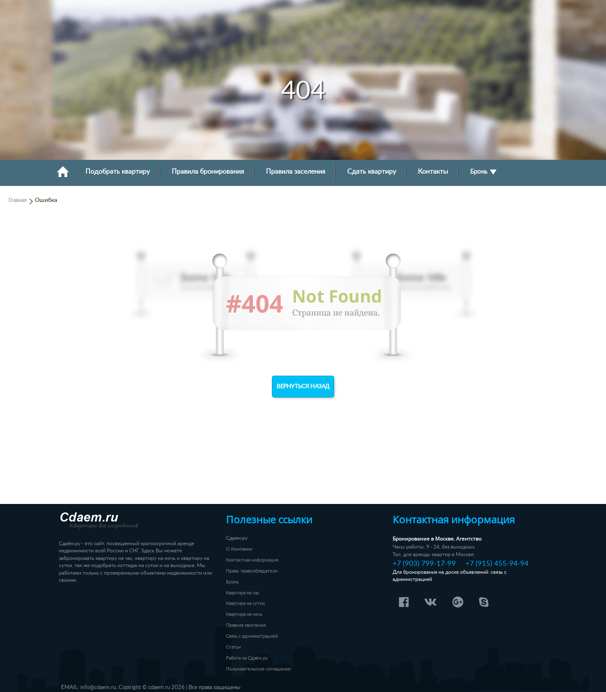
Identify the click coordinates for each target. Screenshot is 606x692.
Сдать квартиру (371, 172)
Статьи (233, 647)
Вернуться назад (303, 387)
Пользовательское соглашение (258, 669)
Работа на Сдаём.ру (247, 658)
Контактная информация (252, 560)
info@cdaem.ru (98, 687)
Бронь (483, 172)
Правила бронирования (208, 172)
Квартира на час (242, 593)
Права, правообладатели (251, 571)
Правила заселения (295, 172)
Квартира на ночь (244, 614)
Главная (17, 200)
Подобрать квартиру (117, 172)
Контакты (433, 172)
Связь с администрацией (252, 636)
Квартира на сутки (245, 603)
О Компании (239, 549)
